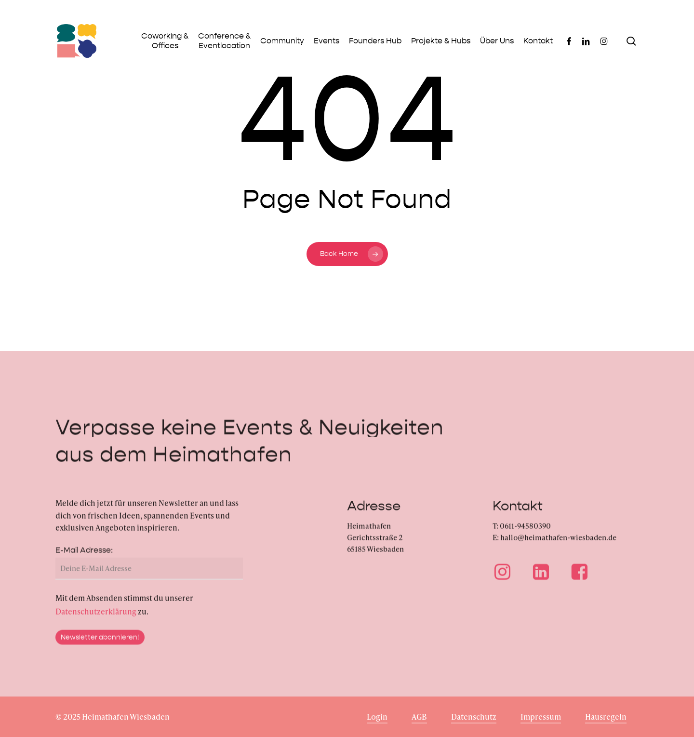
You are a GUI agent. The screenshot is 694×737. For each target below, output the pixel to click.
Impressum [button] (540, 716)
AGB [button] (419, 716)
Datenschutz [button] (473, 716)
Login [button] (377, 716)
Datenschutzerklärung (95, 620)
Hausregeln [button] (606, 716)
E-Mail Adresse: (84, 559)
